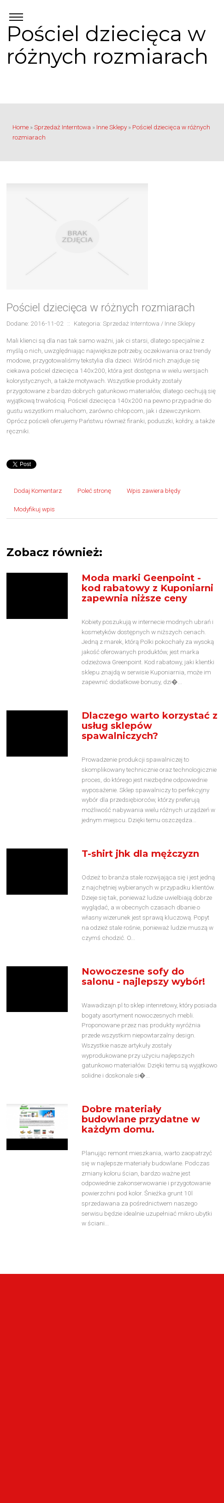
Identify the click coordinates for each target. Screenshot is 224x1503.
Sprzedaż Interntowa (62, 127)
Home (20, 127)
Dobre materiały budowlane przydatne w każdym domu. (141, 1119)
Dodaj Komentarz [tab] (38, 490)
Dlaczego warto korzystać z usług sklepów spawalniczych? (150, 725)
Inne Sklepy (111, 127)
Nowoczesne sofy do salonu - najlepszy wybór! (143, 976)
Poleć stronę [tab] (94, 490)
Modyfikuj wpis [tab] (34, 509)
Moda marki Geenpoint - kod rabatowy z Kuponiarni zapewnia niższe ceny (147, 588)
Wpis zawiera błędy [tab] (153, 490)
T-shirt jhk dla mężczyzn (140, 853)
